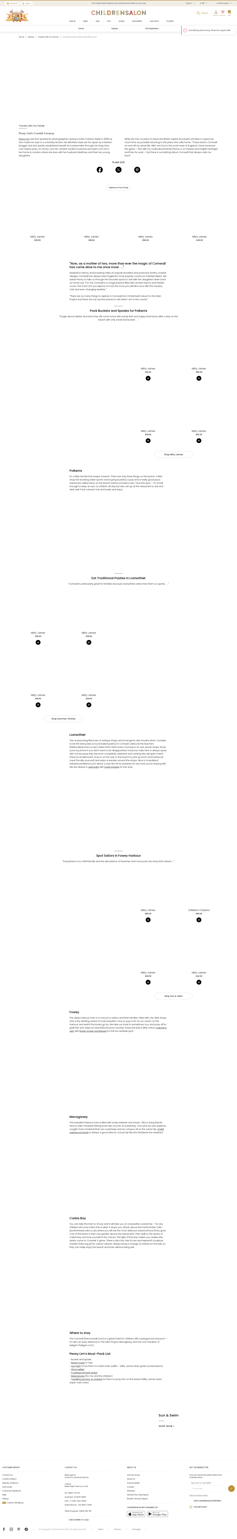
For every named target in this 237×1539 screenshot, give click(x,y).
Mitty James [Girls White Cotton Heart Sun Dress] (145, 236)
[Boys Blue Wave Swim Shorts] (89, 672)
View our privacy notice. (198, 1495)
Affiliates (131, 1491)
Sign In (28, 3)
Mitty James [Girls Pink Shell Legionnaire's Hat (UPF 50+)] (91, 236)
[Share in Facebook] (100, 172)
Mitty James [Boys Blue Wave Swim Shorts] (89, 695)
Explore (115, 28)
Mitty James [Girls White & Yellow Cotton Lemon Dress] (199, 431)
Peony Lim (24, 138)
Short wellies (77, 1369)
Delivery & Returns (10, 1483)
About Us (131, 1479)
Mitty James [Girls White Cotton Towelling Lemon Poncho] (148, 431)
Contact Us (7, 1475)
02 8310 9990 (80, 1497)
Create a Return (9, 1479)
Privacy (117, 1529)
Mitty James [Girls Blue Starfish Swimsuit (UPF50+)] (148, 972)
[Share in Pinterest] (137, 172)
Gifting (5, 1498)
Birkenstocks (78, 1376)
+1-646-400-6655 (77, 1501)
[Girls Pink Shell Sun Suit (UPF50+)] (199, 214)
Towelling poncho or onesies (86, 1379)
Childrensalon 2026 (60, 1529)
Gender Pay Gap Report (137, 1494)
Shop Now (166, 1426)
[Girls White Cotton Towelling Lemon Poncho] (148, 408)
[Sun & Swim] (118, 1420)
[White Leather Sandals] (199, 887)
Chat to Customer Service (76, 1476)
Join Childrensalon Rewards (205, 1500)
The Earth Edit (198, 1506)
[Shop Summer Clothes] (169, 659)
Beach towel (77, 1362)
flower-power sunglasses (93, 1031)
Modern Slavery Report (137, 1498)
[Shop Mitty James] (68, 395)
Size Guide (7, 1487)
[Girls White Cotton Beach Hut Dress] (199, 345)
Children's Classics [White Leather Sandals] (199, 910)
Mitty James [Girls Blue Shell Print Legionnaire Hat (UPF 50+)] (38, 695)
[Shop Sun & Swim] (68, 937)
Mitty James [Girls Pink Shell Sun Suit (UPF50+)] (199, 236)
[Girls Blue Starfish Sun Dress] (148, 887)
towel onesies (111, 767)
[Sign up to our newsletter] (231, 1488)
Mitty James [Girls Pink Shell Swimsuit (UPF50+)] (37, 236)
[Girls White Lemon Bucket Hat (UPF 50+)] (148, 345)
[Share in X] (118, 172)
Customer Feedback (11, 1491)
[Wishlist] (222, 13)
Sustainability (133, 1483)
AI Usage (136, 1529)
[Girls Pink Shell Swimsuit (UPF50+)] (37, 214)
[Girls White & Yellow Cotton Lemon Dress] (199, 408)
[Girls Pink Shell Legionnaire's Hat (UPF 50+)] (91, 214)
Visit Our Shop (133, 1475)
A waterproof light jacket (84, 1372)
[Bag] (229, 13)
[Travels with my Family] (32, 125)
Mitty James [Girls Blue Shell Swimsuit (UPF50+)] (89, 632)
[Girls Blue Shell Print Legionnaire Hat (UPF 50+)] (38, 672)
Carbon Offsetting (12, 1502)
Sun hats (76, 1366)
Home (81, 28)
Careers (130, 1487)
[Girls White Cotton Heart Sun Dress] (145, 214)
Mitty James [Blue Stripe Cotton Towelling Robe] (38, 632)
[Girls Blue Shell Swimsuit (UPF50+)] (89, 609)
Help (4, 1494)
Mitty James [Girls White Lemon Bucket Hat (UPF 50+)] (148, 368)
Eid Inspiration (152, 28)
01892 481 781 (85, 1511)
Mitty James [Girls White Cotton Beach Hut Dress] (199, 368)
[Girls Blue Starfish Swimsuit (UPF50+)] (148, 949)
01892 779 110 (74, 1493)
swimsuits (93, 767)
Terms (100, 1529)
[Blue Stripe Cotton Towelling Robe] (38, 609)
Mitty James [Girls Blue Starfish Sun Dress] (148, 910)
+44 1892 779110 (84, 1505)
